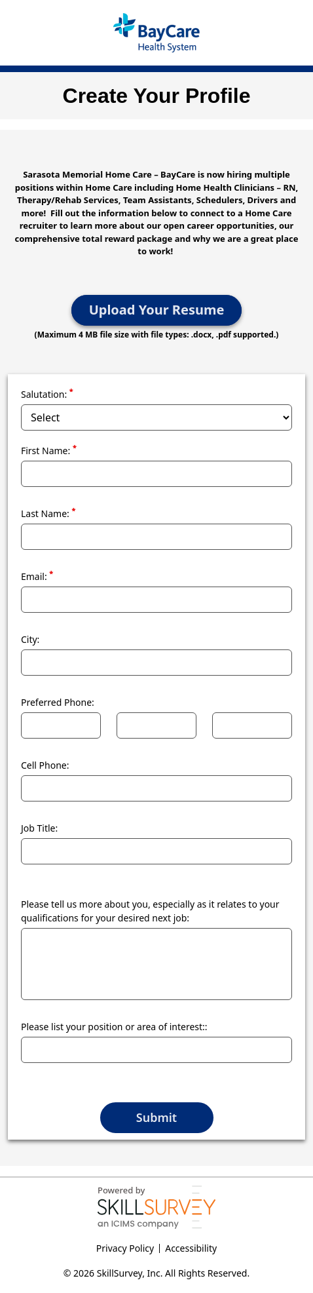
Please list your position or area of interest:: (114, 1026)
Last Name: (48, 513)
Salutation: (47, 393)
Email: (37, 576)
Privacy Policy (125, 1248)
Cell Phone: (45, 765)
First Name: (49, 450)
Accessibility (191, 1248)
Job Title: (39, 828)
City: (30, 639)
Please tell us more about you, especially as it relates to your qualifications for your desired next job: (150, 911)
